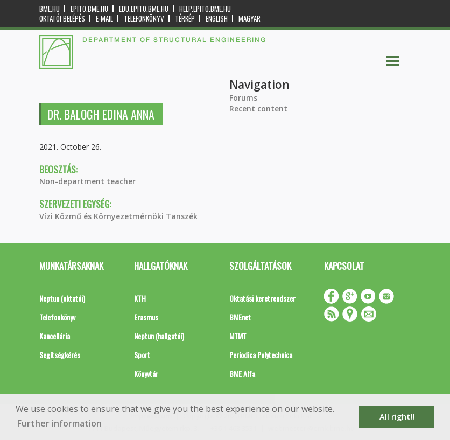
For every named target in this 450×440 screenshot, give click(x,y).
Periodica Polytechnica (260, 354)
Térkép (185, 18)
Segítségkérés (59, 354)
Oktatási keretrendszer (262, 298)
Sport (142, 354)
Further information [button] (59, 423)
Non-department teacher (87, 181)
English (217, 18)
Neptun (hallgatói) (159, 335)
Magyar (249, 18)
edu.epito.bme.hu (143, 8)
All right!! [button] (396, 416)
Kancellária (54, 335)
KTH (140, 298)
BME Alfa (242, 373)
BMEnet (240, 317)
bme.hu (49, 8)
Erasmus (146, 317)
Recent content (258, 108)
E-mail (104, 18)
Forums (243, 98)
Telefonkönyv (144, 18)
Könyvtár (146, 373)
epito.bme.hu (89, 8)
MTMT (238, 335)
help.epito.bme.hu (205, 8)
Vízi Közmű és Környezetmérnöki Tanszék (118, 216)
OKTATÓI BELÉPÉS (62, 18)
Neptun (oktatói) (62, 298)
